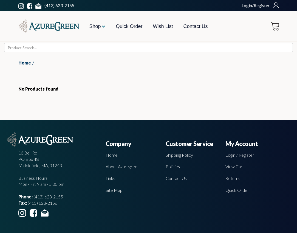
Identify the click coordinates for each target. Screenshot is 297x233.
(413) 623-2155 (59, 5)
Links (110, 178)
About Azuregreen (123, 166)
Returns (232, 178)
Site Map (114, 190)
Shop (97, 26)
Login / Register (239, 155)
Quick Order (129, 26)
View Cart (234, 166)
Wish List (163, 26)
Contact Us (195, 26)
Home (24, 62)
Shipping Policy (179, 155)
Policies (173, 166)
